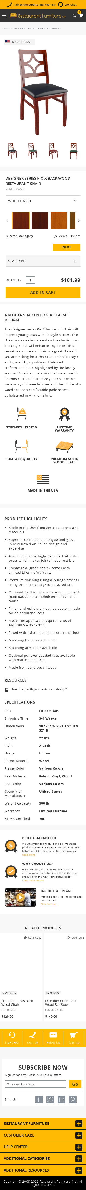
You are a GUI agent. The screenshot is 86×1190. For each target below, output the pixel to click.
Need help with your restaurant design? (39, 689)
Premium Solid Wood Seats (64, 460)
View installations (33, 880)
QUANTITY (13, 280)
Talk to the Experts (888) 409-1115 (35, 4)
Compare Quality (21, 459)
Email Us (53, 1042)
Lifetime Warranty (64, 428)
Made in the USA (43, 490)
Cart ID (74, 1042)
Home (6, 28)
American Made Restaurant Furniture (36, 28)
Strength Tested (21, 427)
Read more (28, 854)
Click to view (48, 904)
